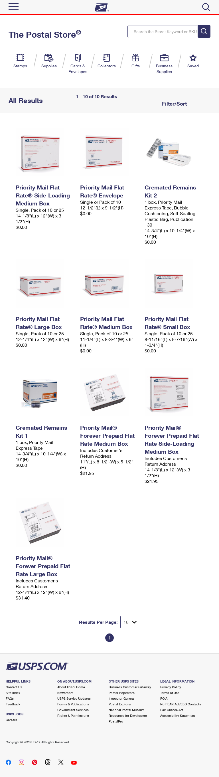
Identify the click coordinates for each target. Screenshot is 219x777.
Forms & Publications (73, 704)
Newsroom (65, 693)
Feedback (13, 704)
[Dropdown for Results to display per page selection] (130, 622)
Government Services (73, 710)
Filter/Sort (174, 103)
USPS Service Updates (74, 698)
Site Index (13, 693)
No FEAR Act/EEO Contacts (180, 704)
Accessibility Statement (177, 715)
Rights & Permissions (73, 715)
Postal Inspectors (122, 693)
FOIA (163, 698)
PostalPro (116, 721)
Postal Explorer (120, 704)
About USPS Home (71, 687)
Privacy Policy (170, 687)
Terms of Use (169, 693)
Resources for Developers (128, 715)
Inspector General (122, 698)
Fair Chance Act (171, 710)
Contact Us (14, 687)
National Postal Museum (127, 710)
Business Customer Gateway (130, 687)
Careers (11, 720)
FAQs (10, 698)
